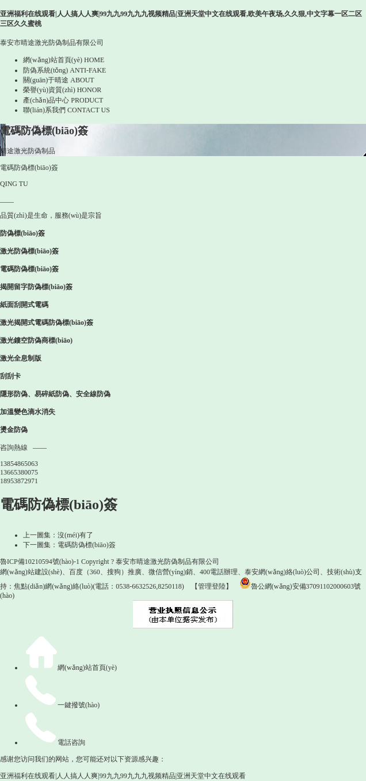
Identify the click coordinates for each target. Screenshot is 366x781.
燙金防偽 (14, 430)
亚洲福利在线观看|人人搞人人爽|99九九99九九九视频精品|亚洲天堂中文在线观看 (123, 776)
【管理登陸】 (211, 586)
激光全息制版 (20, 358)
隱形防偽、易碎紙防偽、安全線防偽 (55, 394)
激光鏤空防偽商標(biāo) (36, 340)
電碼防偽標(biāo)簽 (29, 269)
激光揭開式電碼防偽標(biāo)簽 (46, 323)
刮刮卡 (10, 376)
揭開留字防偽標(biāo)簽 (36, 287)
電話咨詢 (54, 742)
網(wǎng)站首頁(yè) (70, 668)
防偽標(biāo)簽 (22, 233)
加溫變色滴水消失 (27, 412)
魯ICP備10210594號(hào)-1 (39, 562)
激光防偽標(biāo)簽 (29, 251)
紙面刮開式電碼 (24, 305)
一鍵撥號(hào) (61, 705)
